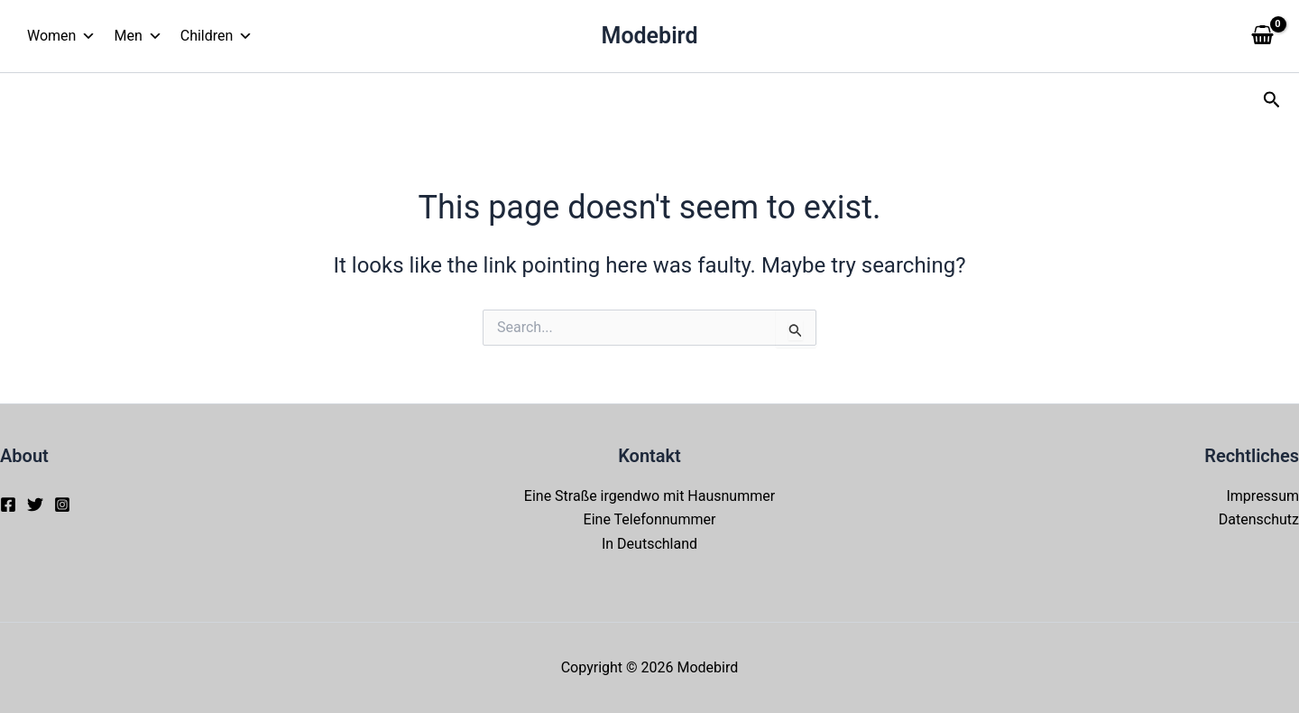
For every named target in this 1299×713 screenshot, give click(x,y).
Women (61, 36)
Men (137, 36)
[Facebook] (8, 504)
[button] (1272, 100)
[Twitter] (35, 504)
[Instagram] (62, 504)
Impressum (1262, 496)
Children (216, 36)
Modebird (650, 36)
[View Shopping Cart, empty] (1262, 36)
